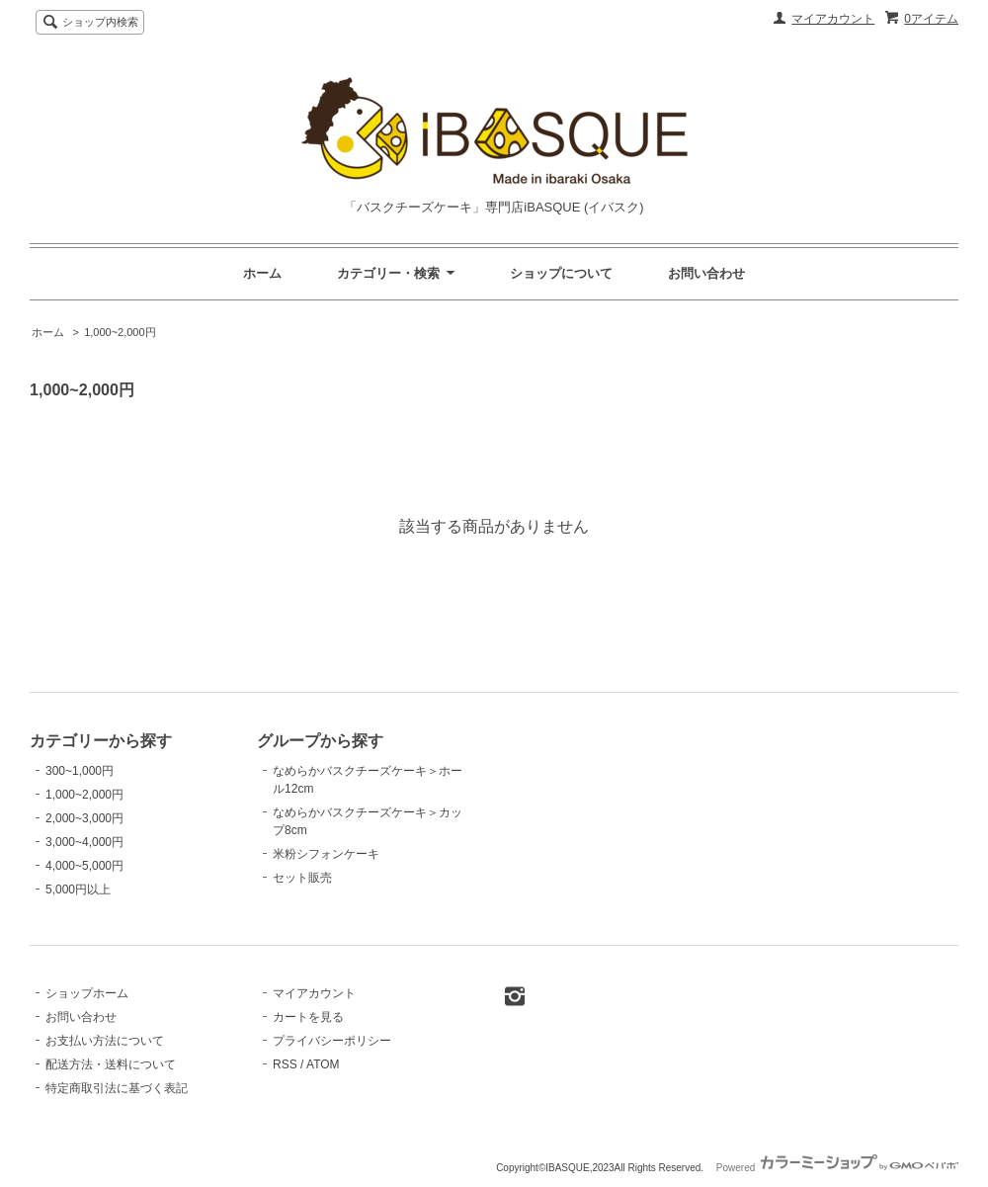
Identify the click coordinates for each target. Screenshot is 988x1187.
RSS (285, 1064)
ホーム (262, 273)
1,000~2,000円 (119, 332)
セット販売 (302, 878)
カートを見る (308, 1017)
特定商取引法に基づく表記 (116, 1088)
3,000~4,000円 (84, 842)
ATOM (323, 1064)
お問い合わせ (706, 273)
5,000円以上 (78, 889)
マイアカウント (832, 19)
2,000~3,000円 (84, 818)
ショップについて (561, 273)
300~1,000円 (79, 771)
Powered (837, 1167)
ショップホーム (86, 993)
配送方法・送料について (110, 1064)
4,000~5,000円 (84, 866)
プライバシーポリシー (332, 1041)
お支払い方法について (104, 1041)
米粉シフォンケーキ (326, 854)
